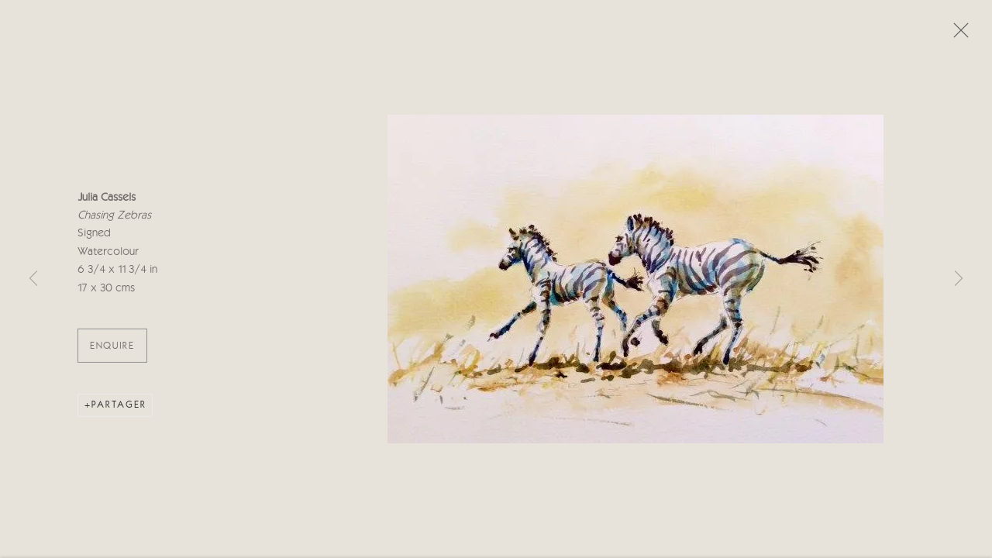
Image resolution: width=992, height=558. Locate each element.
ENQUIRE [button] (112, 350)
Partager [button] (118, 409)
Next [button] (958, 279)
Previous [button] (33, 279)
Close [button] (957, 34)
